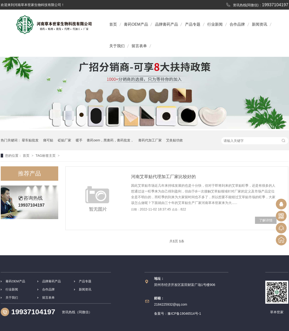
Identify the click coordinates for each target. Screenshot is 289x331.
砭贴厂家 (64, 140)
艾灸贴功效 (174, 140)
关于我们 (117, 46)
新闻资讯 (259, 24)
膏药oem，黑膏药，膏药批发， (110, 140)
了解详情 (265, 220)
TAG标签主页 (45, 155)
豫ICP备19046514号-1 (184, 313)
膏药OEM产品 (136, 24)
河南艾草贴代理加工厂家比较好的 (163, 176)
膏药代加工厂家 (150, 140)
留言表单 (139, 46)
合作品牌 (237, 24)
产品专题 (192, 24)
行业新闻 (215, 24)
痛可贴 (48, 140)
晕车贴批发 (30, 140)
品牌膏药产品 (166, 24)
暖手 (79, 140)
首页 (113, 24)
